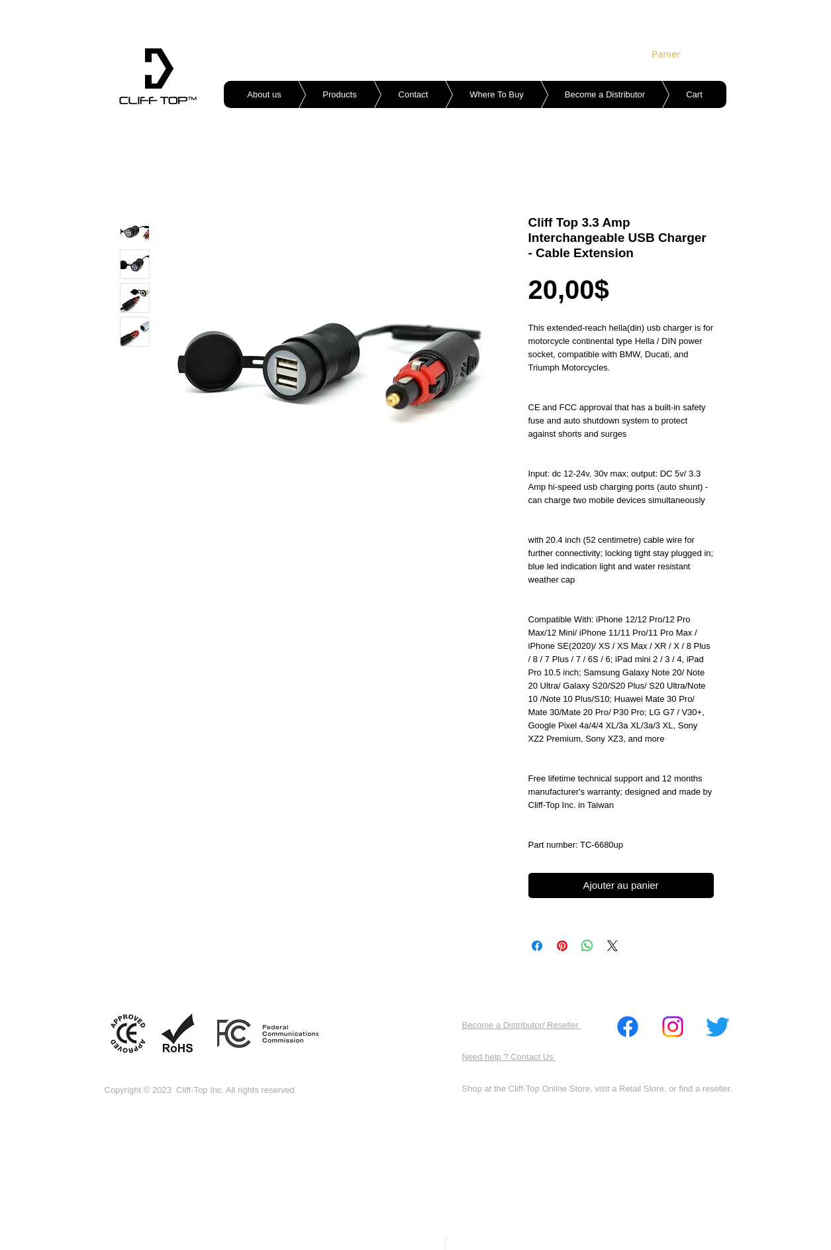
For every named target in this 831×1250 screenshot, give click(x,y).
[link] (670, 54)
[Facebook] (628, 1027)
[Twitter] (718, 1027)
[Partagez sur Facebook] (537, 946)
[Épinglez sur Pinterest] (562, 946)
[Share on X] (612, 946)
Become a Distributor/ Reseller (521, 1025)
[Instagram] (673, 1027)
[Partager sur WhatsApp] (587, 946)
